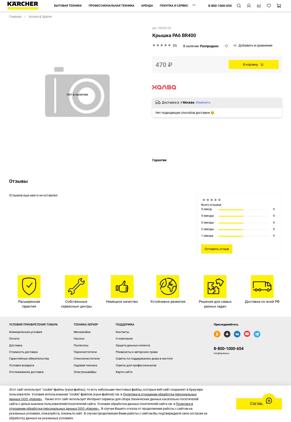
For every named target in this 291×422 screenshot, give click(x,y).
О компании (124, 338)
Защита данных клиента (133, 345)
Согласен (259, 403)
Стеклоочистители (87, 358)
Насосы (79, 338)
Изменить (203, 102)
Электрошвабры (85, 372)
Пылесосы (81, 345)
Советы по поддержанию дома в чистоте (144, 358)
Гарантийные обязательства (29, 358)
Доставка (15, 345)
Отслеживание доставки (26, 372)
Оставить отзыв (217, 249)
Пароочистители (85, 352)
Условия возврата (21, 365)
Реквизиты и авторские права (137, 352)
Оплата (14, 338)
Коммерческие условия (25, 332)
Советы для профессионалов (136, 365)
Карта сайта (124, 372)
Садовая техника (85, 365)
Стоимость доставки (23, 352)
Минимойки (82, 332)
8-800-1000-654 (228, 348)
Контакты (122, 332)
